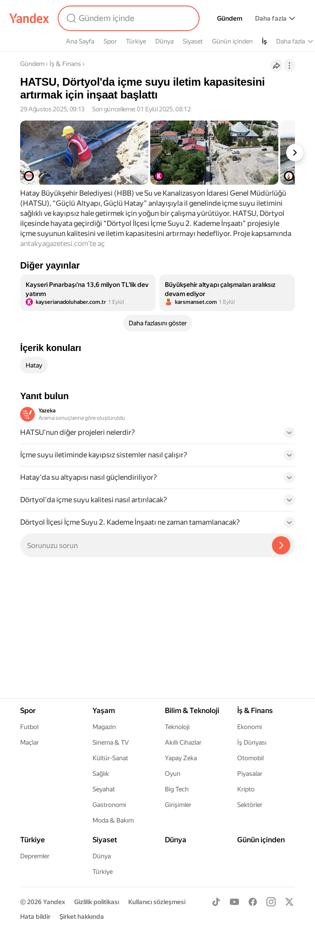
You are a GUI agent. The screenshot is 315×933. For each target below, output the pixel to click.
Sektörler (249, 804)
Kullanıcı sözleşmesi (156, 902)
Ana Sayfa (80, 41)
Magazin (104, 726)
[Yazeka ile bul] (281, 545)
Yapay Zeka (181, 758)
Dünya (164, 41)
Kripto (246, 789)
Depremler (34, 856)
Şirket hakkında (82, 916)
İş (264, 41)
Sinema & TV (110, 742)
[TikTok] (216, 902)
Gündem (229, 18)
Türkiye (136, 41)
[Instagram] (271, 902)
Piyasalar (249, 773)
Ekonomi (249, 726)
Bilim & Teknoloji (192, 710)
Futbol (29, 726)
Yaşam (103, 710)
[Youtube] (234, 902)
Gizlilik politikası (96, 902)
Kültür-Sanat (110, 758)
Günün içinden (232, 41)
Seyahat (103, 789)
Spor (110, 41)
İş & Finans (65, 63)
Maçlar (29, 742)
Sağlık (100, 773)
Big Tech (177, 789)
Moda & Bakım (113, 820)
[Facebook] (253, 902)
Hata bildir (35, 916)
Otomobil (250, 758)
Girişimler (178, 804)
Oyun (172, 773)
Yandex (54, 902)
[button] (157, 435)
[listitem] (88, 292)
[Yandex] (29, 18)
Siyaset (193, 41)
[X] (289, 902)
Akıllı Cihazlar (183, 742)
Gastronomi (109, 804)
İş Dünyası (251, 742)
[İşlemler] (289, 65)
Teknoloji (177, 726)
